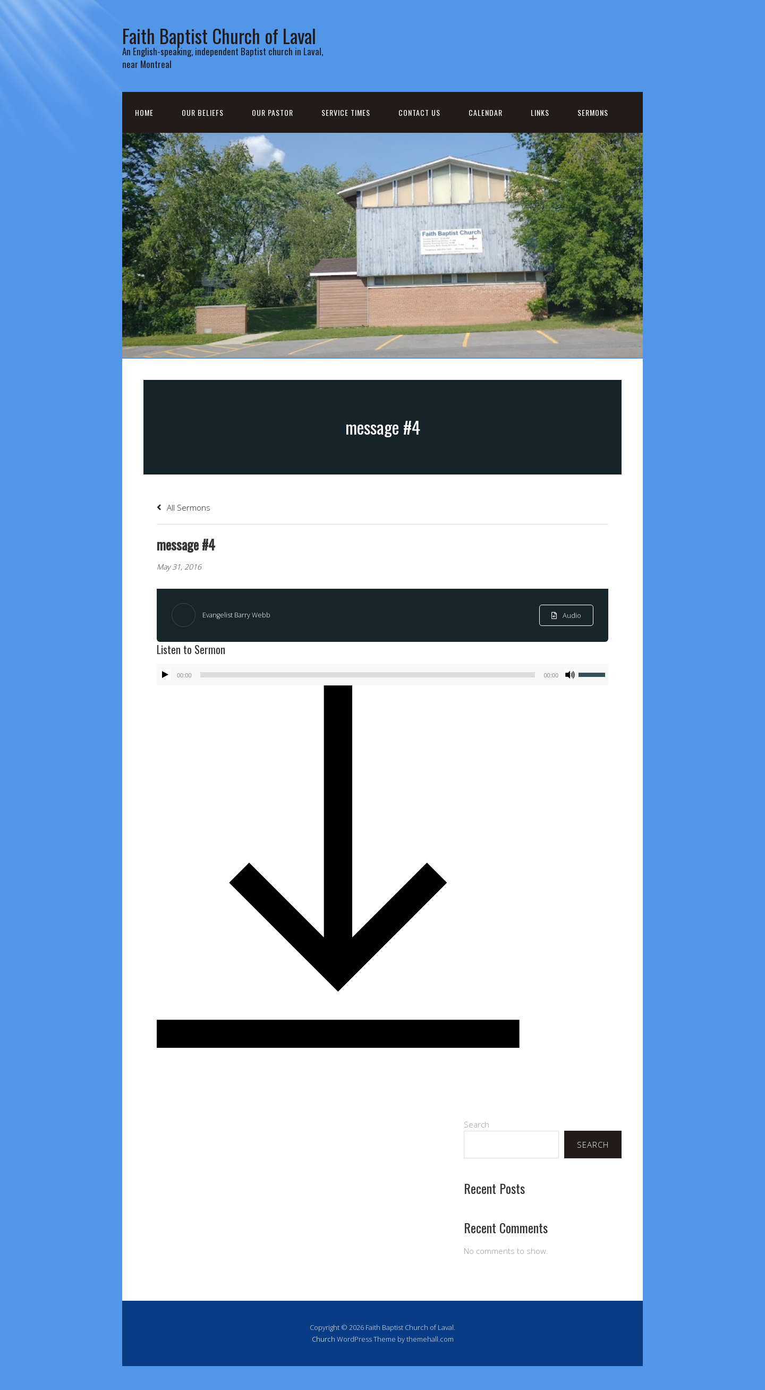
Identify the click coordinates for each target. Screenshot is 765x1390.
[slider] (368, 698)
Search (476, 1148)
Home (144, 136)
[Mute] (570, 698)
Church (323, 1363)
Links (540, 136)
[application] (382, 698)
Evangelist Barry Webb (240, 639)
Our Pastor (272, 136)
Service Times (345, 136)
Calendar (486, 136)
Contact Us (419, 136)
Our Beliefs (203, 136)
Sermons (592, 136)
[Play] (165, 698)
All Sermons (183, 531)
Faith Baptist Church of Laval (222, 45)
